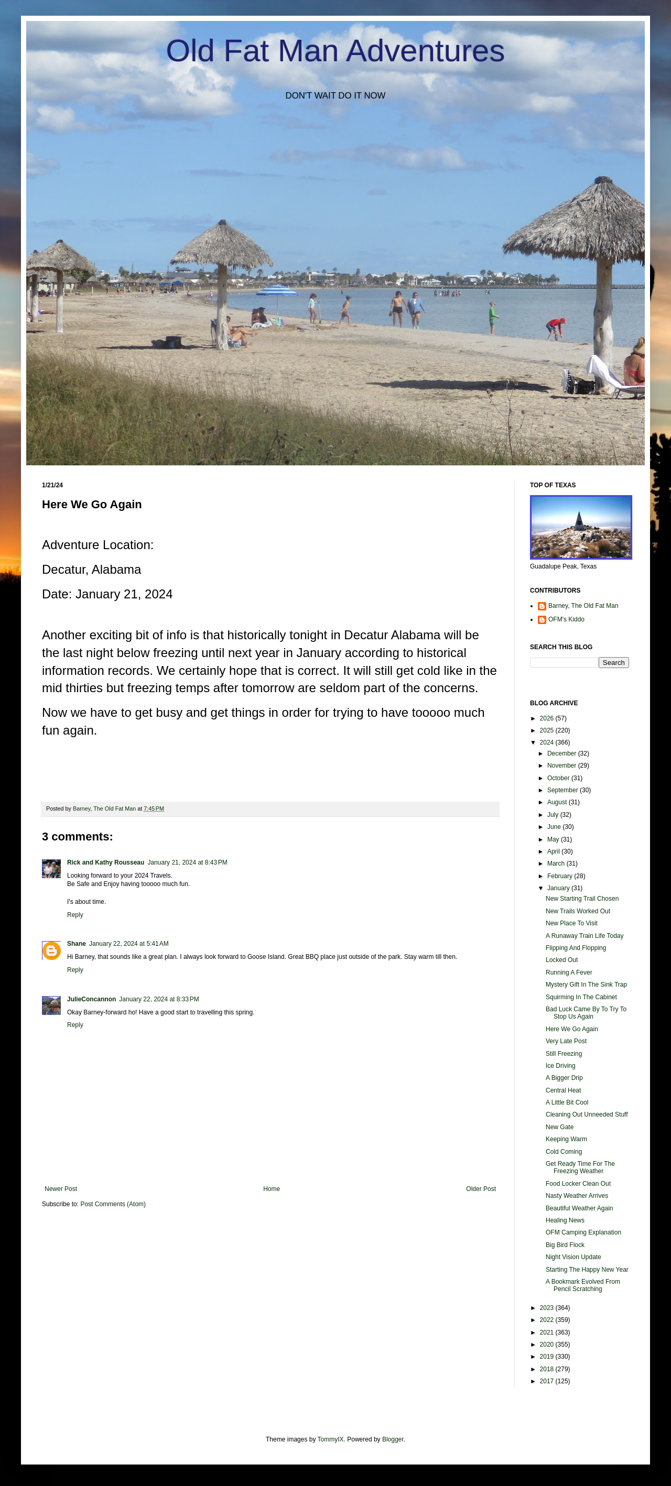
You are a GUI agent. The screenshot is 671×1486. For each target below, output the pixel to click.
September (563, 790)
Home (271, 1189)
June (554, 827)
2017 (548, 1381)
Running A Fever (569, 972)
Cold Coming (564, 1151)
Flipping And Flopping (576, 948)
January (559, 888)
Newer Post (61, 1189)
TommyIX (331, 1439)
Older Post (481, 1189)
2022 (548, 1320)
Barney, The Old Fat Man (583, 605)
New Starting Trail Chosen (582, 898)
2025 (548, 730)
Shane (76, 943)
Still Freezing (564, 1053)
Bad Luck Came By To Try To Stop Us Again (586, 1013)
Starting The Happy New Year (587, 1269)
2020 (548, 1344)
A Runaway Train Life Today (585, 935)
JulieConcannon (91, 999)
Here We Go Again (572, 1029)
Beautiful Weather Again (579, 1208)
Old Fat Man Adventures (335, 50)
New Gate (559, 1127)
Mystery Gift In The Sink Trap (586, 984)
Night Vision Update (573, 1257)
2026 (548, 718)
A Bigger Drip (564, 1077)
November (562, 765)
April (554, 851)
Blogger (393, 1439)
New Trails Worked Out (578, 911)
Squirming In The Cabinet (581, 997)
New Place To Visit (572, 923)
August (558, 802)
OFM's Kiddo (566, 619)
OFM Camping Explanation (583, 1232)
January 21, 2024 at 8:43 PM (187, 862)
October (559, 778)
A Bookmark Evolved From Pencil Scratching (583, 1285)
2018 (548, 1369)
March (557, 863)
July (553, 814)
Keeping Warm (566, 1139)
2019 (548, 1356)
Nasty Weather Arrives (577, 1195)
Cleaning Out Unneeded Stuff (587, 1114)
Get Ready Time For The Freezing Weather (580, 1167)
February (560, 876)
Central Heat (563, 1090)
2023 (548, 1308)
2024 (548, 742)
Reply (75, 915)
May (554, 839)
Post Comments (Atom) (113, 1204)
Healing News (565, 1220)
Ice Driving (561, 1065)
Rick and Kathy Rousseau (105, 862)
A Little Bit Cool (567, 1102)
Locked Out (562, 960)
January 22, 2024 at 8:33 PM (159, 999)
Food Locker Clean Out (578, 1183)
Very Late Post (566, 1041)
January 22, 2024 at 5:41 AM (129, 943)
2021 (548, 1332)
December (562, 753)
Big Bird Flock (565, 1245)
